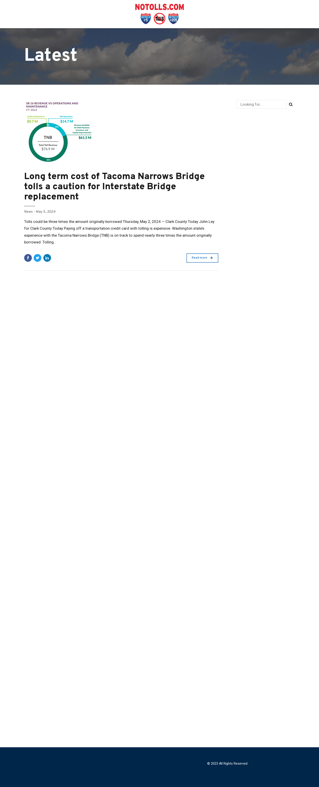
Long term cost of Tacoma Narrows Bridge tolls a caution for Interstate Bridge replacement (114, 187)
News (28, 212)
